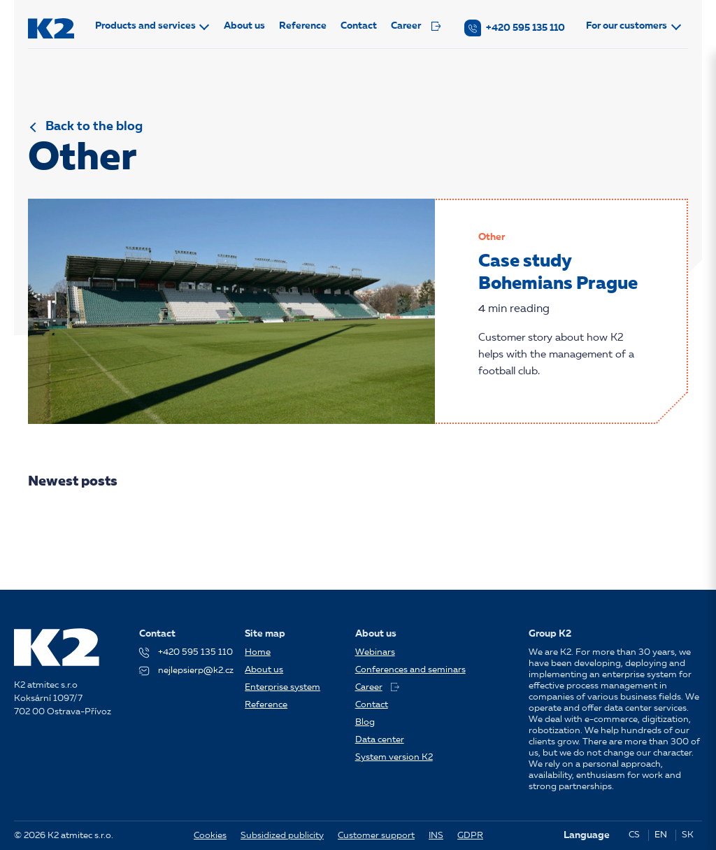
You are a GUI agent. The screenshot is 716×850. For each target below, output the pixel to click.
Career (416, 26)
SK (688, 835)
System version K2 (394, 757)
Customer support (376, 835)
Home (258, 652)
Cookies (210, 835)
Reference (303, 26)
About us (244, 26)
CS (634, 835)
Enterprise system (282, 687)
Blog (365, 722)
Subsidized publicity (282, 835)
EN (660, 835)
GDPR (470, 835)
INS (436, 835)
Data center (379, 739)
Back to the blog (94, 126)
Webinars (375, 652)
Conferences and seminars (410, 669)
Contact (359, 26)
